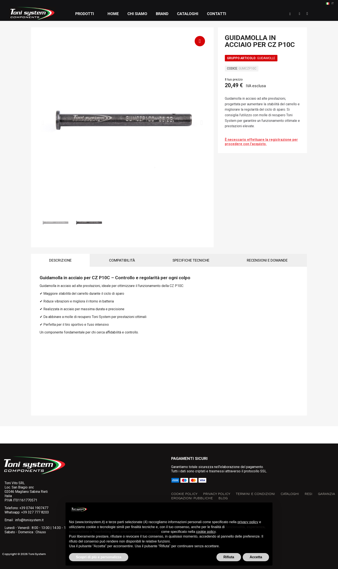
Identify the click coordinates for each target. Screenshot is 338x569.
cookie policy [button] (206, 531)
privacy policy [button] (248, 522)
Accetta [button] (256, 557)
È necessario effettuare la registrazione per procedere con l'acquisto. (261, 142)
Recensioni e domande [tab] (267, 260)
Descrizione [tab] (60, 260)
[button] (290, 14)
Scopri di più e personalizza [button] (98, 557)
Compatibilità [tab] (122, 260)
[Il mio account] (299, 14)
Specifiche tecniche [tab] (190, 260)
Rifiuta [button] (228, 557)
